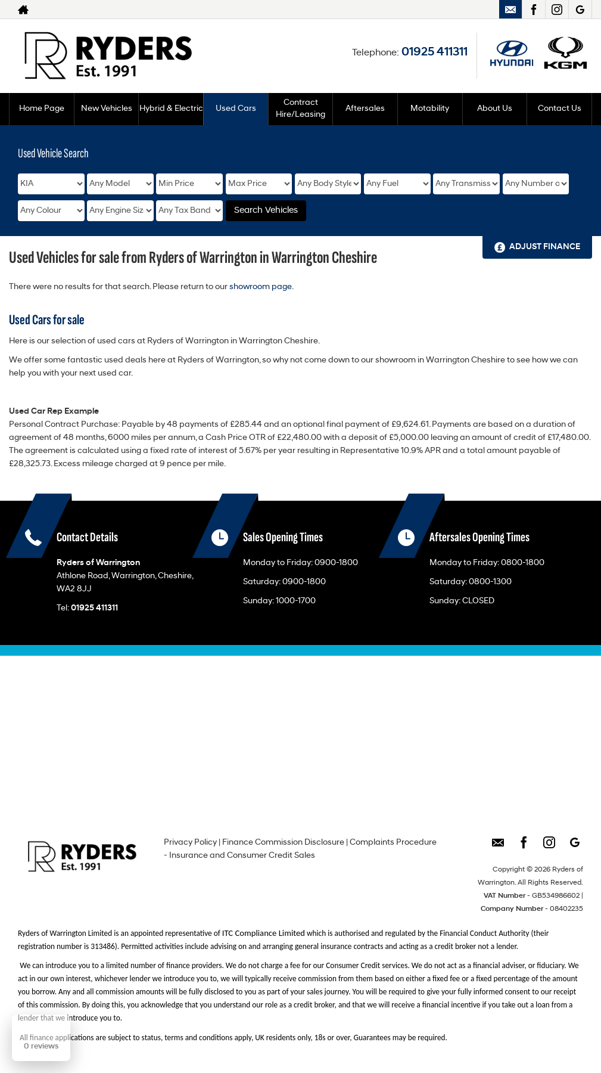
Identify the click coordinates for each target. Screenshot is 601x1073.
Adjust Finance (544, 247)
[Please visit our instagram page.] (556, 9)
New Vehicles (106, 108)
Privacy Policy (190, 842)
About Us (494, 108)
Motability (429, 108)
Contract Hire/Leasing (300, 108)
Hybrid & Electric (171, 108)
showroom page (260, 287)
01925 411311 (434, 52)
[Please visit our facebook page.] (533, 9)
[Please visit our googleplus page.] (579, 9)
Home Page (41, 108)
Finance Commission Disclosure (283, 842)
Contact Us (559, 108)
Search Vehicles (266, 210)
